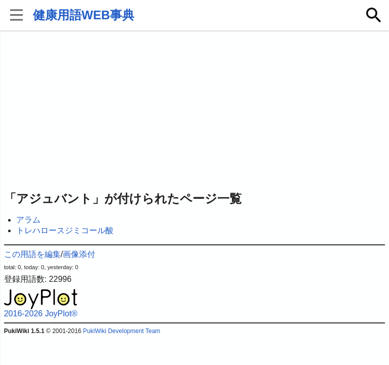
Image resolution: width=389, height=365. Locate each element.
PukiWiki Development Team (122, 331)
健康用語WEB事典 (83, 15)
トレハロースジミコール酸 (64, 230)
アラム (28, 219)
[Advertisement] (194, 111)
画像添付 (79, 254)
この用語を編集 (32, 254)
